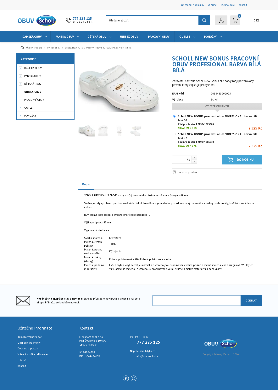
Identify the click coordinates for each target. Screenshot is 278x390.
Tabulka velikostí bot (30, 337)
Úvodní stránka (31, 47)
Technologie (227, 5)
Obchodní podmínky (192, 5)
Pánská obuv (64, 36)
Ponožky (210, 36)
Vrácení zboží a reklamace (33, 354)
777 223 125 (82, 18)
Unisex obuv (129, 36)
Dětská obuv (97, 36)
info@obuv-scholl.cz (148, 356)
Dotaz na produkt (187, 172)
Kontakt (243, 5)
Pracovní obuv (159, 36)
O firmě (212, 5)
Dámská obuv (32, 36)
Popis (86, 184)
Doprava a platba (28, 348)
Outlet (184, 36)
